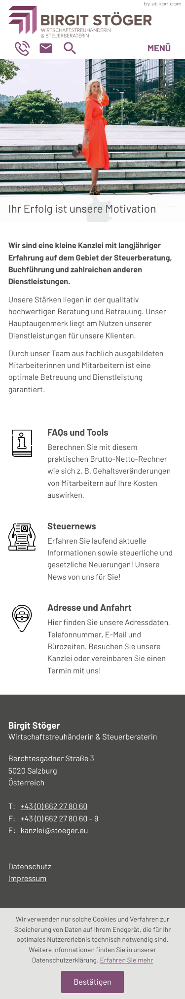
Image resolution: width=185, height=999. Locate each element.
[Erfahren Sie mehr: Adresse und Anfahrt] (92, 642)
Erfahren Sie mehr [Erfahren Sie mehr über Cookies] (126, 960)
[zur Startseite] (80, 18)
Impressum (27, 878)
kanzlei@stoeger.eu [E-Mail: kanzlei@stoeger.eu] (54, 830)
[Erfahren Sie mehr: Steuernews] (92, 554)
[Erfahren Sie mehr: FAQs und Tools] (92, 467)
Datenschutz (29, 866)
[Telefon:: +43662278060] (54, 807)
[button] (26, 48)
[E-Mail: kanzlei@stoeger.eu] (50, 48)
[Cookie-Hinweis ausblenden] (92, 982)
